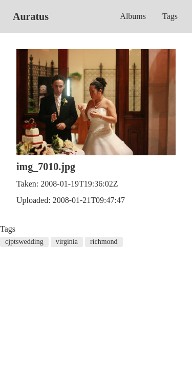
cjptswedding (24, 241)
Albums (133, 16)
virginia (67, 241)
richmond (104, 241)
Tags (170, 16)
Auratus (31, 16)
